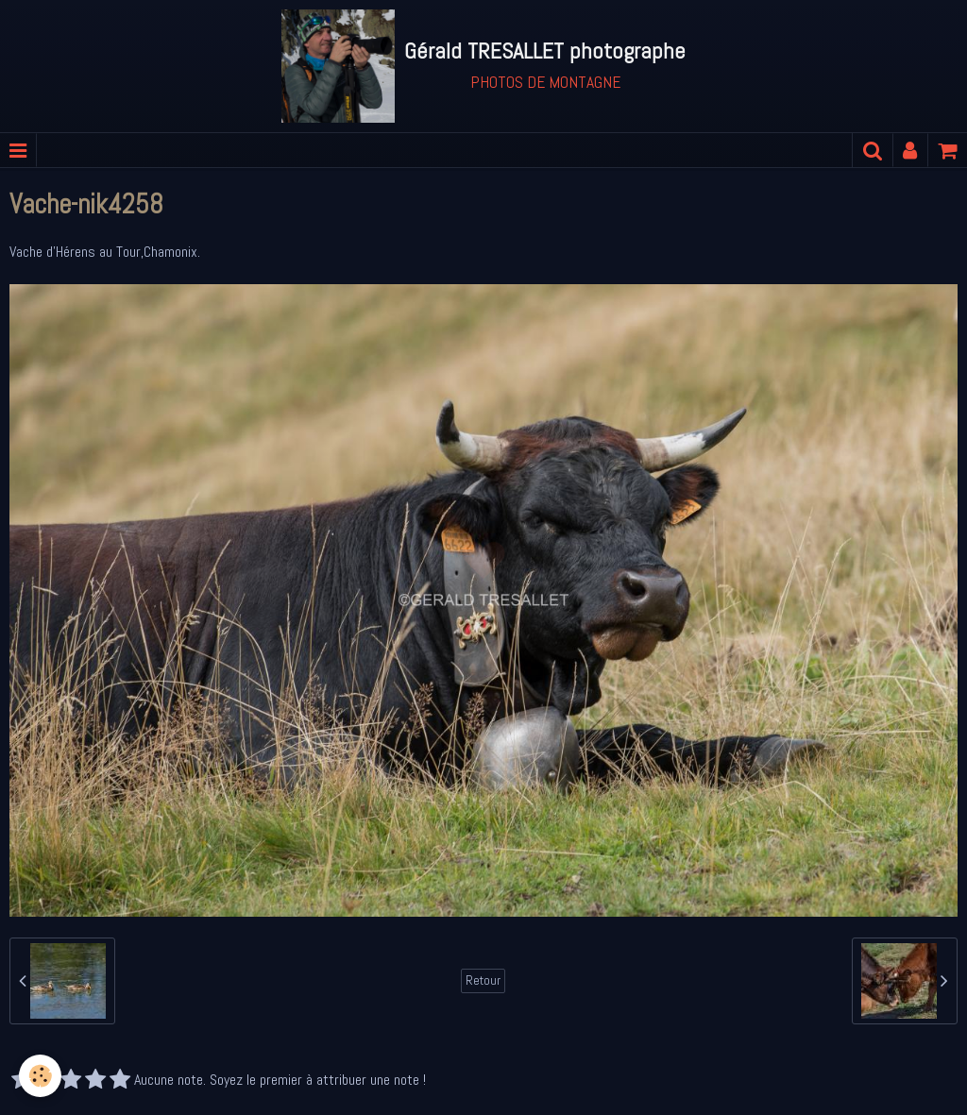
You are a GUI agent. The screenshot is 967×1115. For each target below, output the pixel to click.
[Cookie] (40, 1076)
